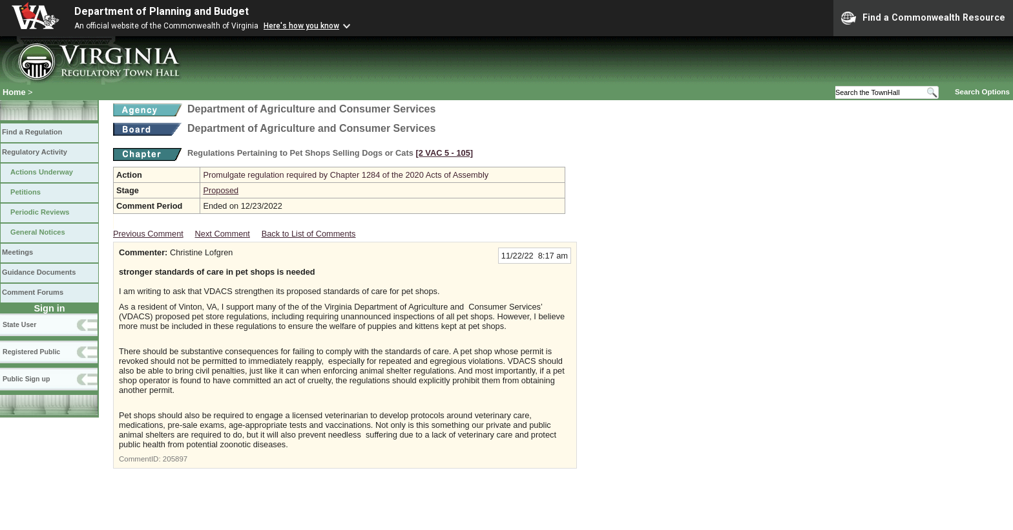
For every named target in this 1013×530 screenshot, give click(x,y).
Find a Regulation (32, 132)
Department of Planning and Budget (161, 11)
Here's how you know (301, 25)
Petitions (25, 192)
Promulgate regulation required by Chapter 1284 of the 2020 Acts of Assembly (345, 175)
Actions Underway (41, 172)
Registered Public (31, 351)
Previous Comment (148, 233)
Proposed (220, 190)
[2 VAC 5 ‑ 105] (444, 153)
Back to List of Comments (309, 233)
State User (19, 324)
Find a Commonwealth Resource (923, 18)
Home (14, 92)
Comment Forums (32, 292)
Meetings (17, 252)
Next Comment (222, 233)
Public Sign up (26, 379)
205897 (175, 459)
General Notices (37, 232)
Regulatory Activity (34, 152)
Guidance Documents (39, 272)
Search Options (982, 92)
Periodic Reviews (40, 212)
